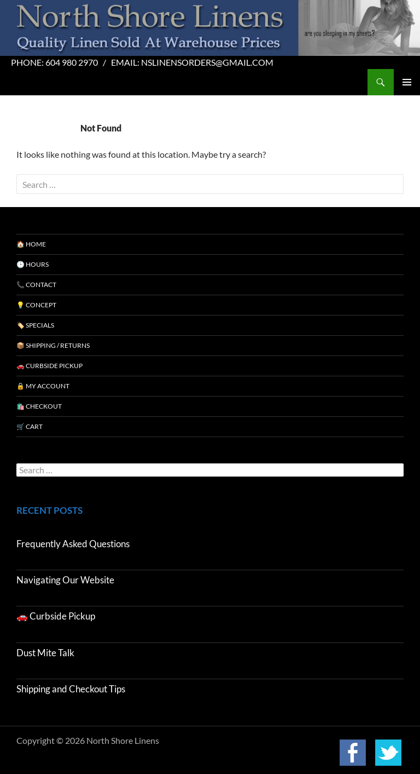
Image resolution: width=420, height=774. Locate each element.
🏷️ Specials (35, 325)
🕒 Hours (32, 264)
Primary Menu (407, 82)
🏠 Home (31, 244)
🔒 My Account (42, 386)
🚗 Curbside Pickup (49, 366)
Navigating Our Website (65, 580)
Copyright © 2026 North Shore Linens (87, 741)
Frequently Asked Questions (73, 543)
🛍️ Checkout (39, 406)
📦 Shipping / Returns (53, 345)
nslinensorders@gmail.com (207, 62)
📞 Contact (36, 284)
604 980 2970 (71, 62)
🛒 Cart (29, 426)
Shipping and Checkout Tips (70, 689)
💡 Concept (36, 305)
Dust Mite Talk (45, 652)
